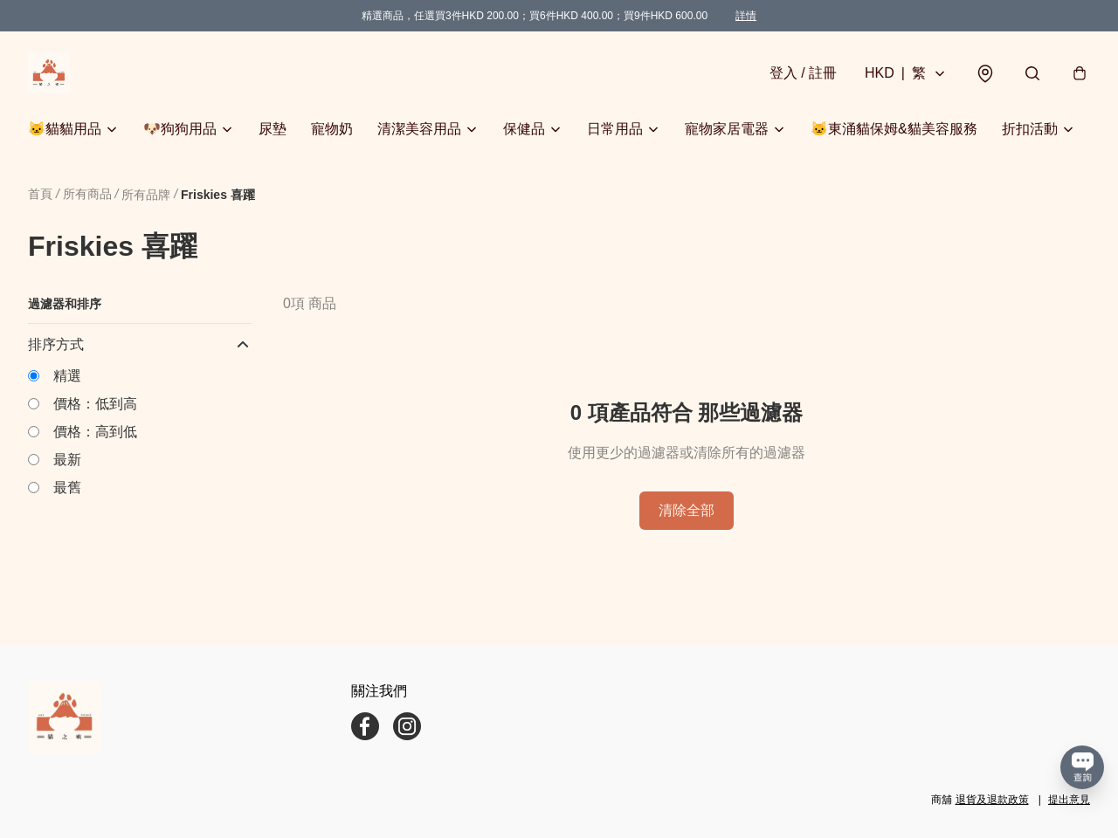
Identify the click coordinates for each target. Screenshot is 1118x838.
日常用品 (615, 128)
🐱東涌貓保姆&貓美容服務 (894, 128)
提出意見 (1069, 799)
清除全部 (686, 510)
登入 (803, 72)
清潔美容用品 (419, 128)
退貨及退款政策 (992, 799)
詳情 (745, 16)
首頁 (40, 194)
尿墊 (272, 128)
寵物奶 (332, 128)
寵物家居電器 (727, 128)
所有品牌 (145, 195)
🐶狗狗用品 (180, 128)
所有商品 (87, 194)
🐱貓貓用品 (64, 128)
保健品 (524, 128)
